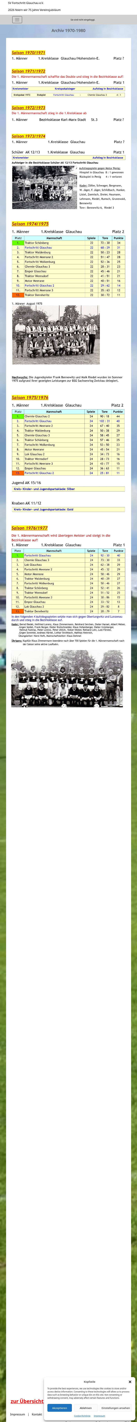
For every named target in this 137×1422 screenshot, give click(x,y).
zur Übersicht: (28, 1401)
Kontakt (37, 1414)
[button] (130, 1381)
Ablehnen (86, 1408)
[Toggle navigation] (17, 19)
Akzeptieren (59, 1408)
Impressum (99, 1415)
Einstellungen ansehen (116, 1408)
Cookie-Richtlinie (82, 1415)
